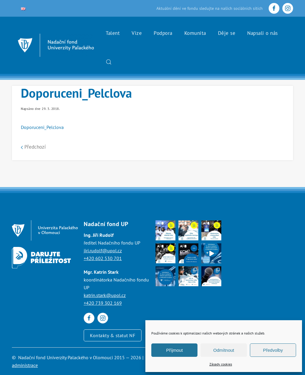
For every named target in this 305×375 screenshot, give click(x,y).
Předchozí (33, 147)
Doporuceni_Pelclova (42, 127)
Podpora (163, 33)
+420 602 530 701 (103, 258)
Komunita (195, 33)
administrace (25, 365)
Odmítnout (223, 350)
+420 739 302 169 (103, 303)
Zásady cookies (220, 364)
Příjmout (174, 350)
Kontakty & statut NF (112, 335)
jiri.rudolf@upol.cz (103, 250)
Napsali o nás (262, 33)
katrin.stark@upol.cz (105, 295)
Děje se (227, 33)
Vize (137, 33)
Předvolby (273, 350)
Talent (113, 33)
